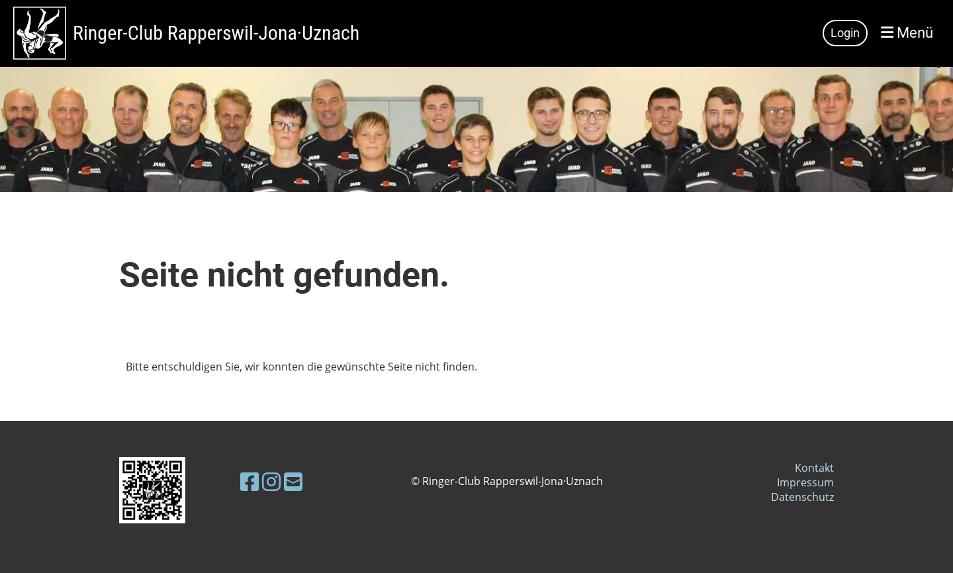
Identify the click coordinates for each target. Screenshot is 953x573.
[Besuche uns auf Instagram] (271, 481)
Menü (907, 32)
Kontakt (814, 468)
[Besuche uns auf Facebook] (249, 481)
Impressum (805, 482)
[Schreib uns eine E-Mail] (293, 481)
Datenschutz (802, 497)
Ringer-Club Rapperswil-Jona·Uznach (216, 32)
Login (845, 33)
